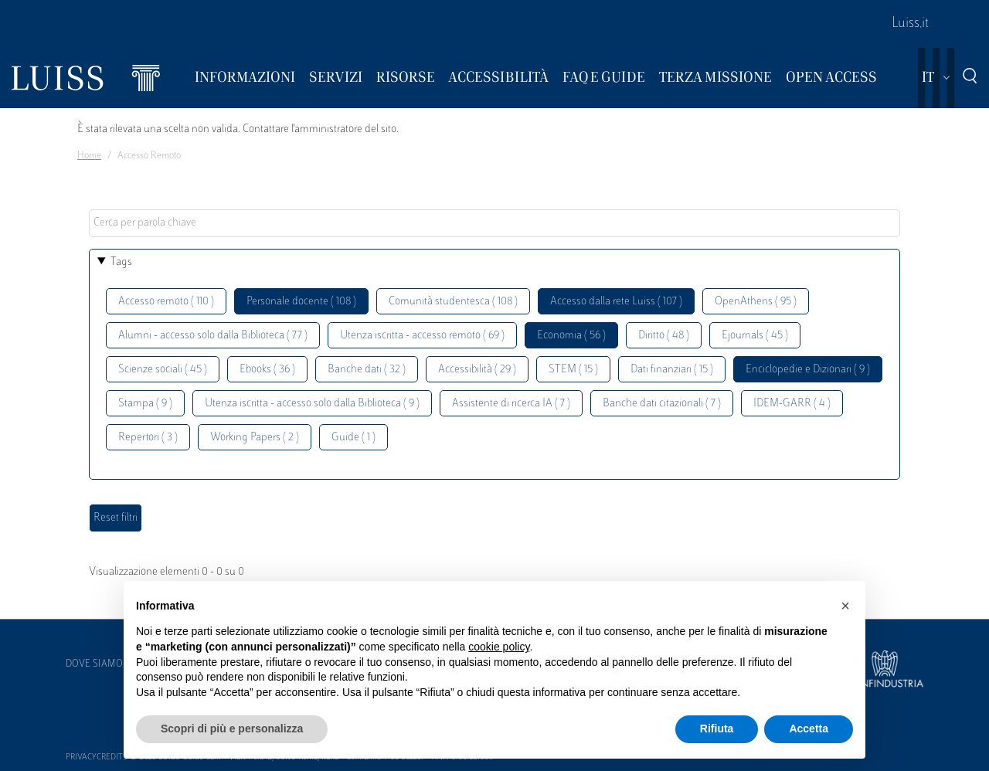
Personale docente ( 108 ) (301, 301)
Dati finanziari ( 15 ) (671, 369)
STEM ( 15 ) (573, 369)
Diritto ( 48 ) (663, 335)
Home (89, 156)
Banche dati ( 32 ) (367, 369)
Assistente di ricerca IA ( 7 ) (511, 403)
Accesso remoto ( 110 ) (166, 301)
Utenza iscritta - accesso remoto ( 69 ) (422, 335)
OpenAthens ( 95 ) (756, 301)
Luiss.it (910, 24)
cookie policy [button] (498, 646)
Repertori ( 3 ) (148, 437)
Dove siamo (94, 664)
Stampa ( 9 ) (145, 403)
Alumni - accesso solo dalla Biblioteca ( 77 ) (213, 335)
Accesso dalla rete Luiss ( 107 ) (616, 301)
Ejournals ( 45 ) (755, 335)
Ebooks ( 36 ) (267, 369)
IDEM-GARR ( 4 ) (792, 403)
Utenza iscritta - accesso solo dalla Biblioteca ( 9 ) (312, 403)
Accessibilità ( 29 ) (477, 369)
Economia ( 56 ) (571, 335)
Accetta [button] (808, 728)
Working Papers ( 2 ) (254, 437)
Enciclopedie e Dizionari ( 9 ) (808, 369)
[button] (845, 605)
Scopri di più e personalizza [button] (232, 728)
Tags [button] (121, 262)
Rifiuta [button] (717, 728)
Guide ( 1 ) (353, 437)
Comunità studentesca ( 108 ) (453, 301)
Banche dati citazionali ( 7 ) (662, 403)
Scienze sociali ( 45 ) (162, 369)
